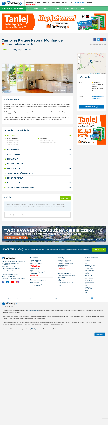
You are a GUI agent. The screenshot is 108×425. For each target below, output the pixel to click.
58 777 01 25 (6, 265)
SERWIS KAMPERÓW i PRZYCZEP (18, 173)
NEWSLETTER (9, 249)
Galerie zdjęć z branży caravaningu (66, 275)
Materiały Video (62, 277)
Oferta (5, 50)
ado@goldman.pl (9, 270)
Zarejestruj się (34, 261)
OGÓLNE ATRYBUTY (13, 164)
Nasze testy (88, 283)
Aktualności (87, 260)
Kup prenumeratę (35, 282)
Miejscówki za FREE (63, 261)
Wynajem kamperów (90, 272)
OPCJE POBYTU (12, 168)
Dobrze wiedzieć (89, 280)
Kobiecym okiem (89, 267)
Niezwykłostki (88, 288)
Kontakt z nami (35, 268)
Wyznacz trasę (91, 107)
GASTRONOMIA (12, 154)
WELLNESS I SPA (12, 183)
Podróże (87, 273)
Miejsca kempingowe (13, 8)
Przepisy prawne (89, 278)
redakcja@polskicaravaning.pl (12, 268)
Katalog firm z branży (63, 265)
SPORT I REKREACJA (13, 178)
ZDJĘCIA (17, 50)
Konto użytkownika (36, 260)
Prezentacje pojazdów (90, 277)
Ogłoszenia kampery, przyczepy (65, 263)
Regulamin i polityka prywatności (39, 272)
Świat (86, 263)
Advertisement (35, 267)
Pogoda (60, 279)
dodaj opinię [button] (65, 198)
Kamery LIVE (61, 280)
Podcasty (87, 290)
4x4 (86, 285)
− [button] (79, 58)
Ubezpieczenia (34, 275)
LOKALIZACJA (11, 159)
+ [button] (79, 55)
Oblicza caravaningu (89, 270)
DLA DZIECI (10, 135)
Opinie (28, 50)
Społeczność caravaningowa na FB (66, 284)
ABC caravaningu (89, 268)
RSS (32, 270)
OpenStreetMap (97, 73)
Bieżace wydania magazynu (38, 284)
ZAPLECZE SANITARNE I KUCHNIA (19, 187)
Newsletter (34, 273)
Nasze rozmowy (88, 287)
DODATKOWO (11, 150)
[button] (37, 135)
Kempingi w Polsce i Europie (64, 260)
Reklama (34, 265)
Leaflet (91, 73)
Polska (86, 261)
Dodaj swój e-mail (99, 249)
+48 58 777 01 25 (10, 266)
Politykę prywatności (33, 310)
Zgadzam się (99, 334)
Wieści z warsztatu (89, 282)
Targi (86, 292)
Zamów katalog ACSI (36, 285)
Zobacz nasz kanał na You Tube (65, 282)
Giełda (59, 285)
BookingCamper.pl (62, 267)
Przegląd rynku (88, 275)
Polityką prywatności (37, 328)
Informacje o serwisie (36, 263)
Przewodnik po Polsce (90, 265)
